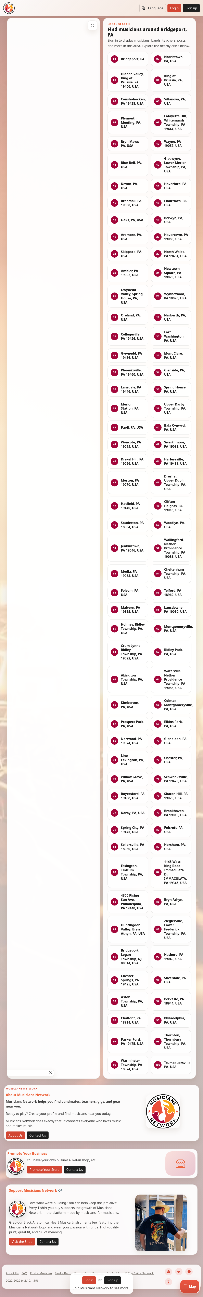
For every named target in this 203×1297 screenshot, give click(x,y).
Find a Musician (41, 1273)
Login (174, 8)
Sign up (191, 8)
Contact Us (37, 1135)
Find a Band (63, 1273)
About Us (16, 1135)
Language (152, 8)
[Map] (190, 1286)
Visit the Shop (22, 1241)
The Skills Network (141, 1273)
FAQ (24, 1273)
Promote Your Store (44, 1169)
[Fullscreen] (92, 25)
